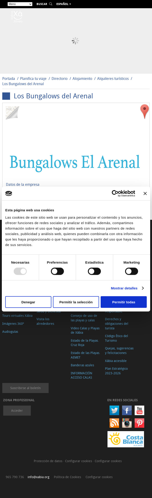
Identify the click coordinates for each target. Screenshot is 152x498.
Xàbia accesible (116, 361)
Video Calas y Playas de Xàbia (85, 330)
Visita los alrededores (45, 321)
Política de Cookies (67, 477)
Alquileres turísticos (113, 78)
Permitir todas (123, 302)
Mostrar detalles (124, 288)
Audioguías (10, 331)
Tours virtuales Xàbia (17, 315)
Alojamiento (82, 78)
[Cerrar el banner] (145, 193)
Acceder (17, 410)
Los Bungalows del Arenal (23, 83)
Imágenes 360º (13, 323)
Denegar (28, 302)
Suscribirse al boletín (25, 388)
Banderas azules (82, 365)
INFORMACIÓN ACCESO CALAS (81, 375)
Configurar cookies (79, 461)
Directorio (60, 78)
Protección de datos (48, 461)
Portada (8, 78)
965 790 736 (15, 477)
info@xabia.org (38, 477)
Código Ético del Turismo (116, 338)
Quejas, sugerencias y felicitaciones (119, 350)
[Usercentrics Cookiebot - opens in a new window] (115, 193)
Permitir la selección (76, 302)
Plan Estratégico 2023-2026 (116, 370)
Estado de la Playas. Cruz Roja (85, 342)
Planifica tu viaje (33, 78)
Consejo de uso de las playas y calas (84, 317)
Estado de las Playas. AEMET (85, 355)
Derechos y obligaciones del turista (116, 323)
